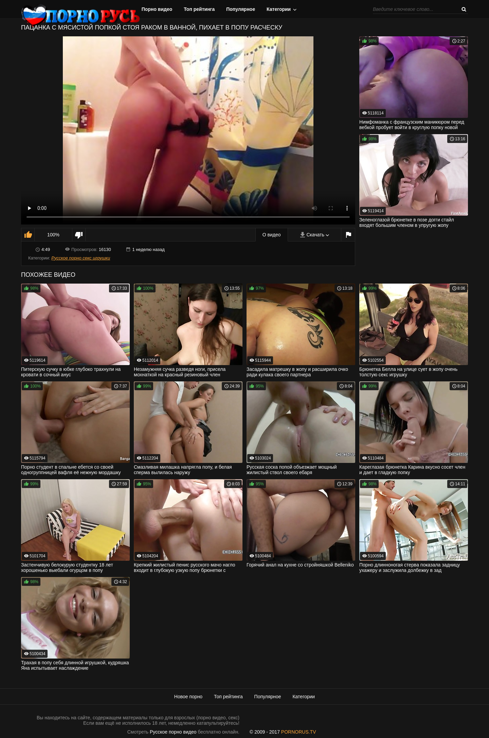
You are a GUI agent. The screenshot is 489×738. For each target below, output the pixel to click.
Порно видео (157, 9)
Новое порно (188, 696)
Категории (279, 9)
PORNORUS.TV (298, 732)
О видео (271, 234)
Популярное (240, 9)
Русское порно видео (173, 732)
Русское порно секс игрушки (80, 257)
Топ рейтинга (199, 9)
